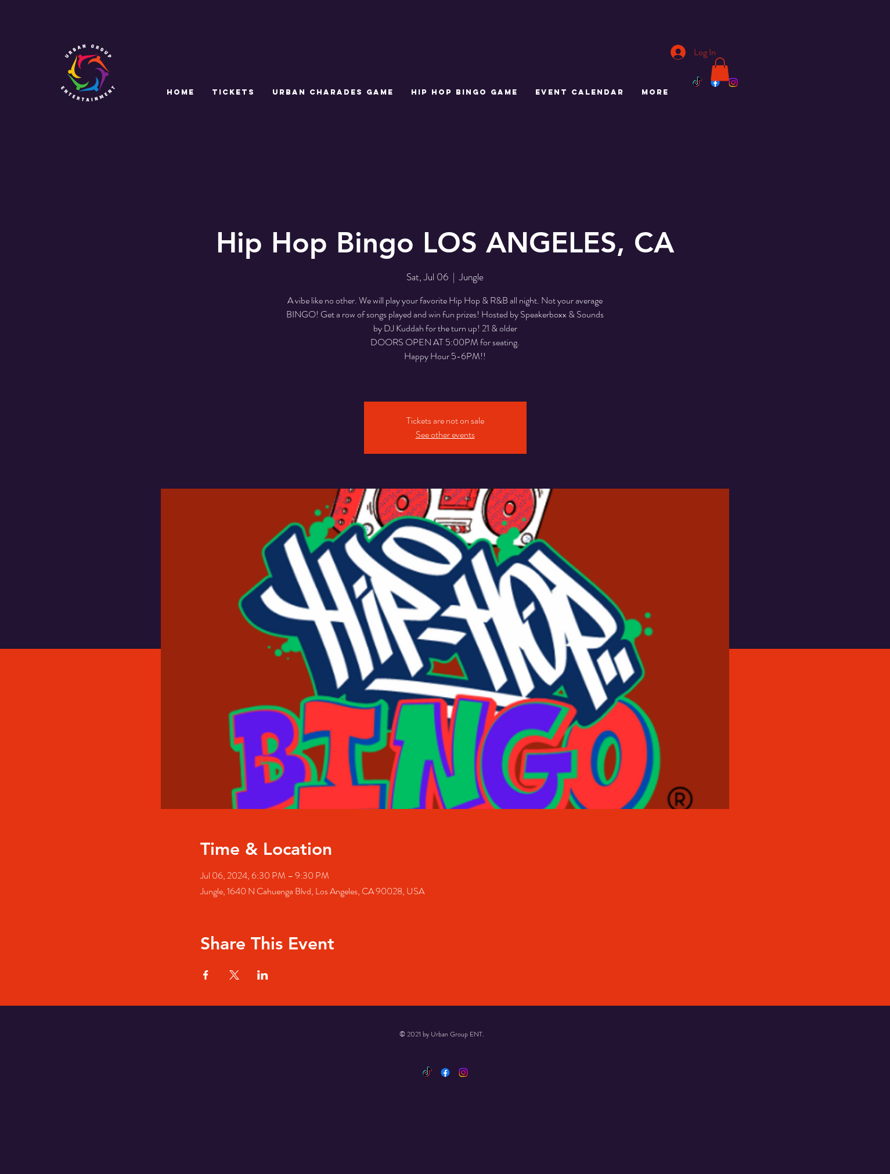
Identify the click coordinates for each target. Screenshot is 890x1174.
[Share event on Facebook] (205, 975)
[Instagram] (733, 82)
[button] (720, 69)
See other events (445, 434)
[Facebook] (715, 82)
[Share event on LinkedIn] (262, 975)
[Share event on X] (234, 975)
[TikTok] (697, 82)
